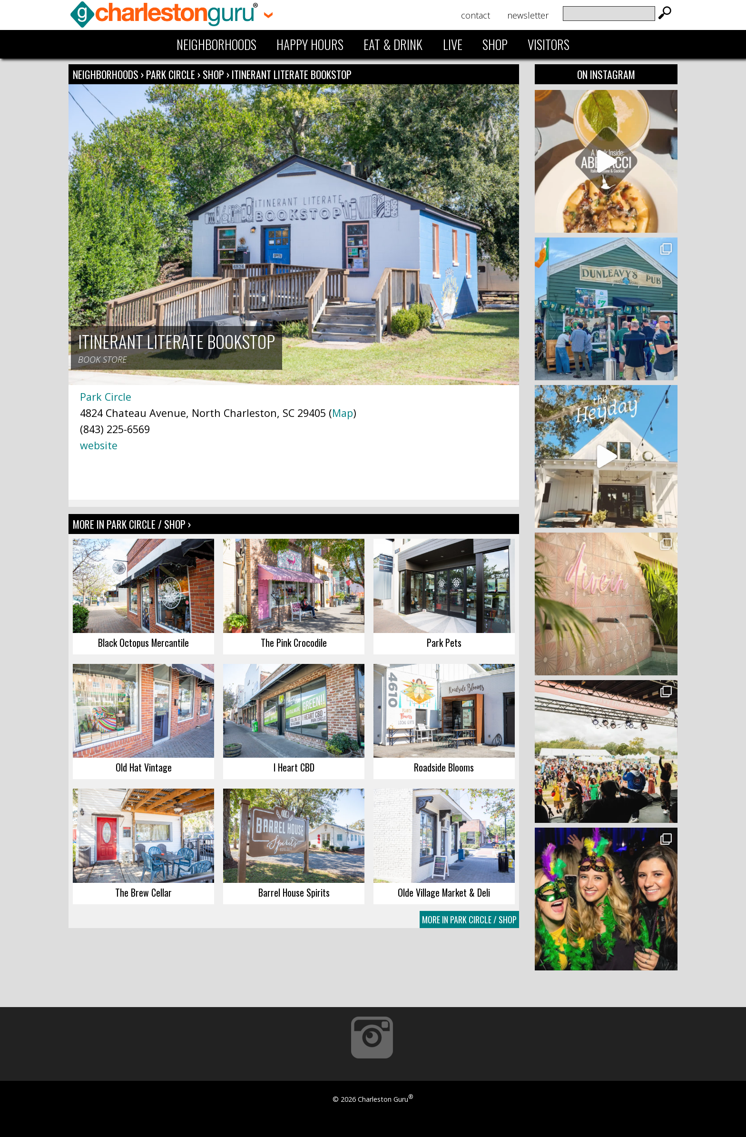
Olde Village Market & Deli (444, 892)
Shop (495, 44)
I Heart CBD (294, 767)
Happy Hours (310, 44)
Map (342, 413)
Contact (475, 15)
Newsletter (528, 15)
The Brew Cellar (143, 892)
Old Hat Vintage (144, 767)
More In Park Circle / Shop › (132, 524)
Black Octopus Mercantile (143, 642)
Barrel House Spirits (294, 892)
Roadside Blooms (444, 767)
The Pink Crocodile (294, 642)
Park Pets (444, 642)
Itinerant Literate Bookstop (292, 74)
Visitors (548, 44)
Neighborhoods (216, 44)
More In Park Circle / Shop (469, 919)
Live (452, 44)
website (99, 445)
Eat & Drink (392, 44)
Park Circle (171, 74)
